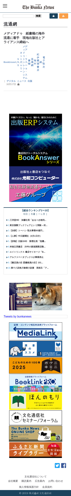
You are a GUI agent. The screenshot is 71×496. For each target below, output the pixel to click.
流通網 (32, 62)
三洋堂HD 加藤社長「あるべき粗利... (28, 220)
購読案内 (26, 481)
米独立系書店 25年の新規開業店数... (27, 246)
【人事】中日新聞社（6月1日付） (26, 236)
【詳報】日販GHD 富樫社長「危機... (28, 241)
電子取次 (44, 62)
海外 (35, 62)
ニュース (21, 81)
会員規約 (47, 486)
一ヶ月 (41, 214)
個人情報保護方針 (29, 486)
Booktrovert (10, 62)
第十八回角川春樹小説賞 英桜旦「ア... (30, 268)
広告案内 (40, 481)
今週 (33, 214)
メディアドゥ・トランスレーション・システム (25, 62)
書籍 (29, 62)
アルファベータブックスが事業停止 (27, 257)
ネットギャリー (21, 62)
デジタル (11, 81)
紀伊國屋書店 (38, 62)
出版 (30, 81)
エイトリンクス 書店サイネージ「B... (27, 252)
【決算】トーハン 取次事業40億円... (27, 230)
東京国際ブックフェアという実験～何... (28, 225)
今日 (25, 214)
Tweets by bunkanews (17, 316)
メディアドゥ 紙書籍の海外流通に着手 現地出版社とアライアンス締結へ (24, 38)
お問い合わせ (55, 481)
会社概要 (13, 481)
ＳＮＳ (18, 62)
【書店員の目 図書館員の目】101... (26, 262)
